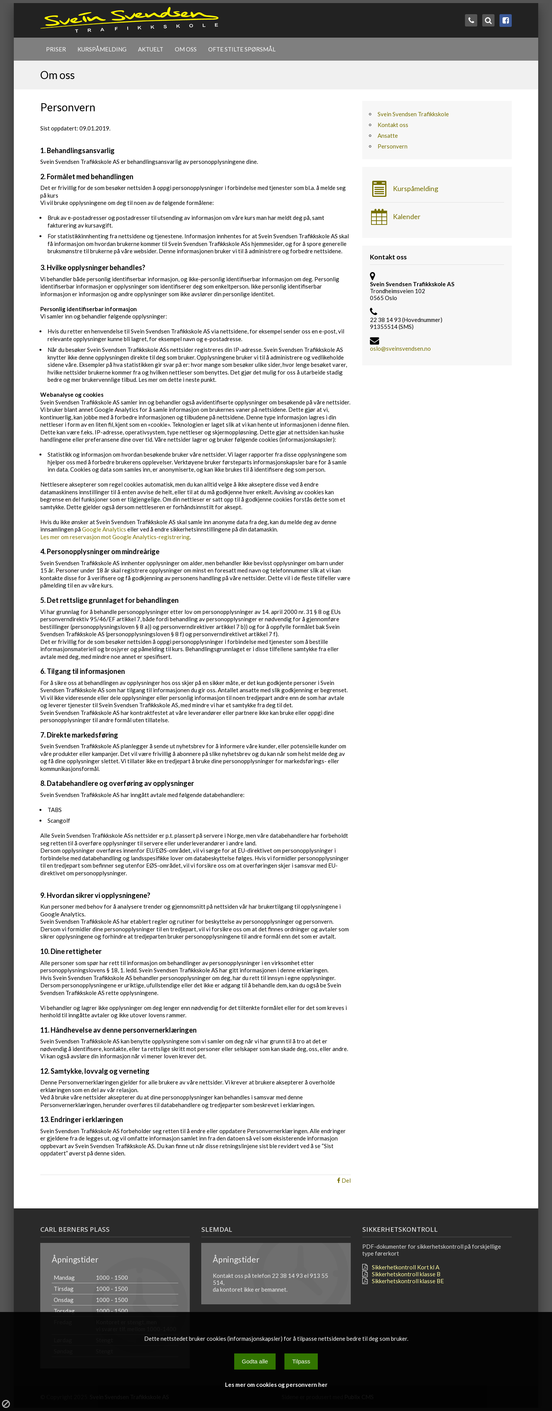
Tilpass (301, 1361)
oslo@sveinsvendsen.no (400, 348)
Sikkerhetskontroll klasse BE (408, 1280)
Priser (56, 49)
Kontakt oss (393, 124)
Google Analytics (104, 529)
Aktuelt (150, 49)
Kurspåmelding (102, 49)
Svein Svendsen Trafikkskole (413, 114)
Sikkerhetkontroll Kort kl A (405, 1267)
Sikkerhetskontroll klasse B (406, 1274)
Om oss (186, 49)
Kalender (395, 217)
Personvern (392, 146)
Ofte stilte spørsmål (242, 49)
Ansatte (388, 135)
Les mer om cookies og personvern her (276, 1384)
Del (344, 1180)
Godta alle (255, 1361)
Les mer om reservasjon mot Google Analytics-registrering (115, 536)
